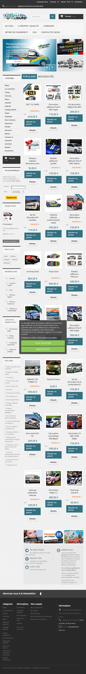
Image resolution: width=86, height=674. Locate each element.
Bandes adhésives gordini (53, 160)
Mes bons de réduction (39, 619)
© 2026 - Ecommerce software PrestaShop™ (17, 668)
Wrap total (53, 271)
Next (52, 67)
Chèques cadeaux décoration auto (32, 160)
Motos (7, 99)
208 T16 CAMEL (32, 104)
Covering (8, 96)
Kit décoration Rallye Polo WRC (74, 105)
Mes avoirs (34, 610)
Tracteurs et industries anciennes (9, 140)
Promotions (10, 227)
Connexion (78, 2)
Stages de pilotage (11, 372)
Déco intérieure (10, 120)
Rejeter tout (43, 349)
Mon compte (36, 604)
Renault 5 (7, 284)
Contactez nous (50, 32)
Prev (47, 67)
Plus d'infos (18, 61)
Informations (11, 293)
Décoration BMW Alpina (74, 216)
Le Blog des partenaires (12, 365)
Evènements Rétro (12, 351)
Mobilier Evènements (9, 149)
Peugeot (7, 281)
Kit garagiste (7, 246)
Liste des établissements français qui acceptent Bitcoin (12, 476)
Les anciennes (10, 89)
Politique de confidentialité (12, 331)
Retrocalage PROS (12, 421)
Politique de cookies (29, 337)
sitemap (19, 623)
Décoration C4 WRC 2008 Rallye (74, 436)
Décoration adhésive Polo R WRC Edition (74, 160)
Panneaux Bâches (8, 132)
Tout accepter (43, 343)
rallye (6, 277)
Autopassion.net (11, 486)
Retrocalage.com (11, 418)
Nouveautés (46, 76)
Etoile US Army (53, 379)
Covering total (32, 271)
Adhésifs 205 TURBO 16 (32, 380)
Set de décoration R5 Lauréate (33, 217)
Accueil (9, 26)
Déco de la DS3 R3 (32, 434)
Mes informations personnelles (41, 616)
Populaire (29, 76)
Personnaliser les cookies (47, 337)
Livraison (48, 26)
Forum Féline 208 (12, 408)
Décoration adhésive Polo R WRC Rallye (74, 328)
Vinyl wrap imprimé (74, 491)
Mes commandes (36, 607)
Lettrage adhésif (10, 110)
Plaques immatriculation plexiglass (10, 432)
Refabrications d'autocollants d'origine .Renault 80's (12, 461)
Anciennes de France (13, 414)
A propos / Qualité (28, 26)
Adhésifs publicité (8, 104)
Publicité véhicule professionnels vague (53, 219)
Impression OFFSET (9, 125)
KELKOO (9, 411)
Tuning (7, 92)
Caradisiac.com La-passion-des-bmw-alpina (12, 468)
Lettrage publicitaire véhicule (32, 492)
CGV (34, 32)
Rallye (7, 85)
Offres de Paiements (16, 32)
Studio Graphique (8, 114)
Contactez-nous (42, 2)
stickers (13, 277)
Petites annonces (10, 358)
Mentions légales (11, 317)
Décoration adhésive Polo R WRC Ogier (53, 107)
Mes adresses (35, 613)
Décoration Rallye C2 (53, 491)
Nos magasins (22, 615)
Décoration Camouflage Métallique (53, 436)
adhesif (14, 281)
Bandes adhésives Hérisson (74, 274)
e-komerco (9, 399)
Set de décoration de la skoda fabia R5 (74, 382)
